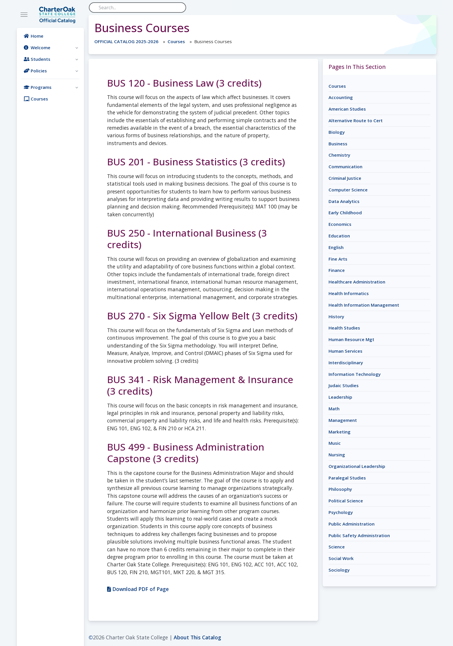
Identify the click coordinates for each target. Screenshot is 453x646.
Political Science (346, 501)
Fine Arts (338, 259)
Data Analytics (344, 201)
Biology (337, 132)
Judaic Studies (344, 385)
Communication (345, 166)
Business (338, 144)
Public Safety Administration (359, 535)
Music (335, 443)
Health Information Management (364, 305)
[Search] (137, 7)
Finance (337, 270)
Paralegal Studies (347, 478)
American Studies (347, 109)
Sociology (339, 570)
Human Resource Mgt (351, 339)
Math (334, 408)
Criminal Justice (345, 178)
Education (339, 236)
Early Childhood (345, 212)
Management (343, 420)
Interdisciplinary (346, 362)
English (336, 247)
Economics (340, 224)
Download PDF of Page (138, 588)
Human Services (345, 351)
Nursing (337, 454)
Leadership (340, 397)
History (336, 316)
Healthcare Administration (357, 282)
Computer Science (348, 190)
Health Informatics (349, 293)
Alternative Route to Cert (356, 120)
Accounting (341, 97)
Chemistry (339, 155)
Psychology (341, 512)
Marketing (340, 432)
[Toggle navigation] (24, 15)
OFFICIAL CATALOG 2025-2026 (126, 41)
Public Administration (352, 524)
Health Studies (344, 328)
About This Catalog (197, 637)
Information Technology (355, 374)
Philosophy (340, 489)
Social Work (341, 558)
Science (337, 547)
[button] (50, 47)
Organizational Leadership (357, 466)
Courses (176, 41)
